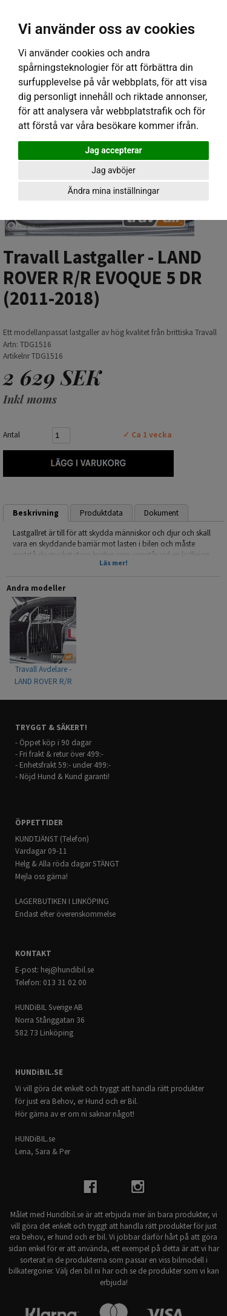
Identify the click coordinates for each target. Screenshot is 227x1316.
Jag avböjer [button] (113, 170)
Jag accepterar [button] (113, 150)
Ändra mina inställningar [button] (113, 191)
